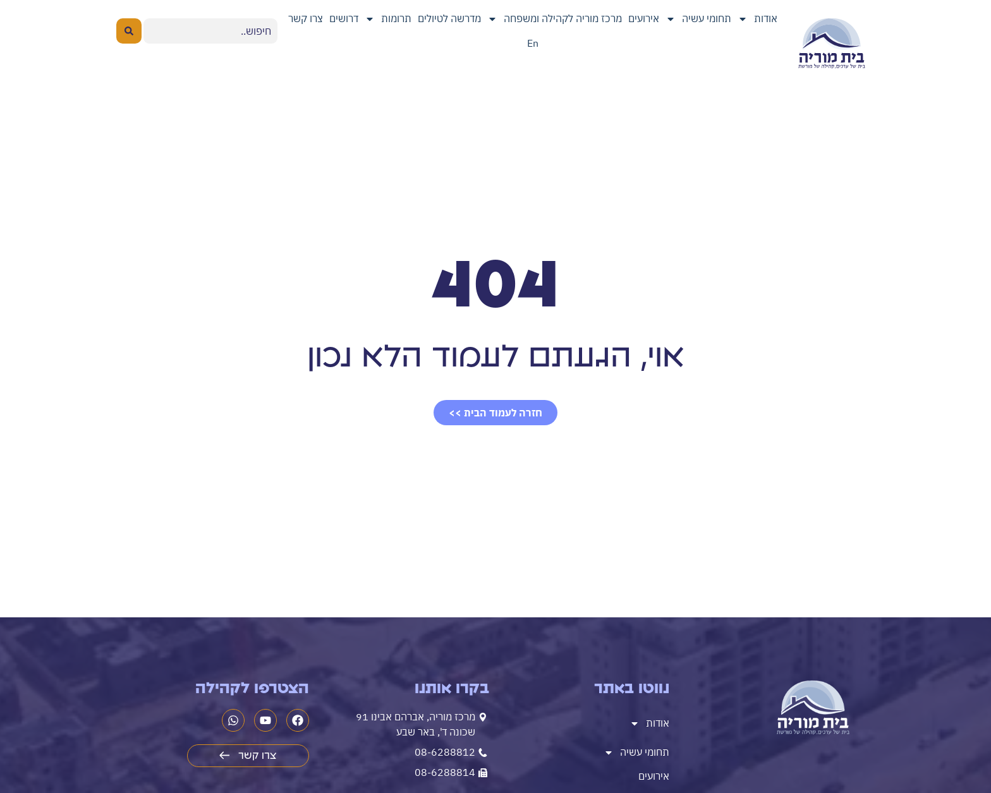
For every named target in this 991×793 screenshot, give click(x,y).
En (532, 43)
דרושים (343, 18)
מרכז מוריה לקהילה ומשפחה (554, 19)
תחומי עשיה (698, 19)
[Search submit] (129, 31)
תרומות (388, 19)
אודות (757, 19)
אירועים (643, 18)
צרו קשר (305, 18)
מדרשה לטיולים (449, 18)
